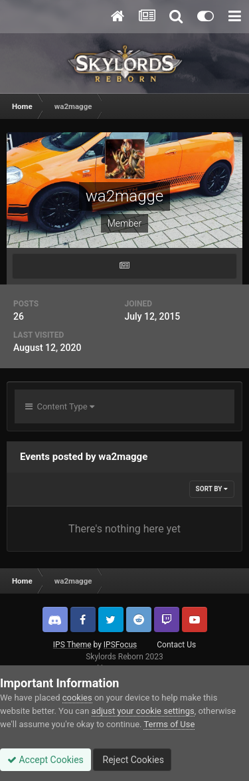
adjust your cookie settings (143, 711)
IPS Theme (72, 644)
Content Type (59, 406)
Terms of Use (169, 724)
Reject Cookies (132, 759)
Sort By (212, 489)
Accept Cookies (45, 759)
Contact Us (176, 644)
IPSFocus (120, 644)
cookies (77, 698)
